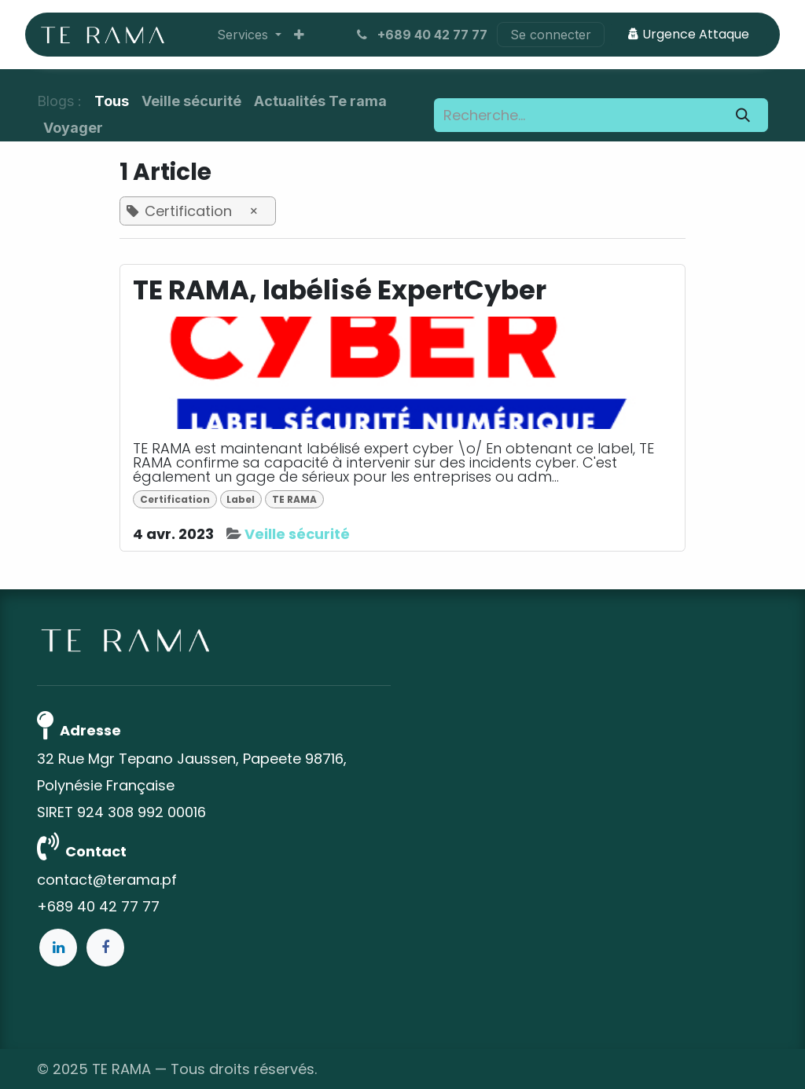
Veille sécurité (297, 534)
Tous (111, 101)
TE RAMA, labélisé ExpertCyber (339, 290)
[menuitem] (249, 34)
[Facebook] (105, 947)
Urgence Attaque (688, 34)
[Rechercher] (743, 115)
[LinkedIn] (58, 947)
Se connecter (550, 34)
